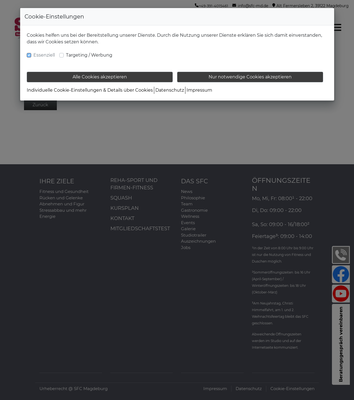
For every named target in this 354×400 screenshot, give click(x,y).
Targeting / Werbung (89, 55)
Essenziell (44, 55)
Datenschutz (169, 90)
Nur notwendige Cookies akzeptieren (250, 77)
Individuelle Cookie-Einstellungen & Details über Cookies (90, 90)
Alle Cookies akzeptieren (100, 77)
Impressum (199, 90)
